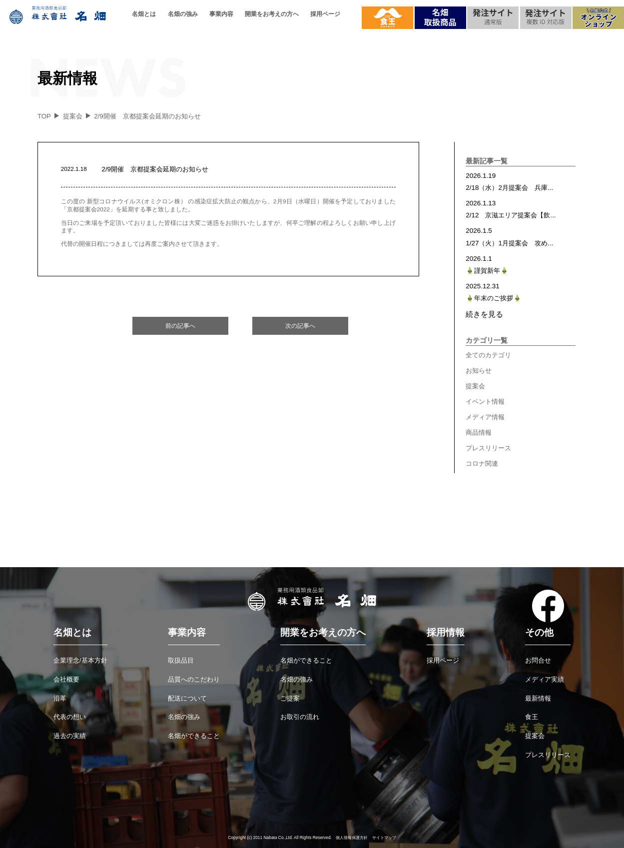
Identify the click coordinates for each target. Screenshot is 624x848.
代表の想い (69, 717)
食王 (531, 717)
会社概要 (66, 679)
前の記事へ (180, 325)
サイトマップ (384, 837)
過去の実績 (69, 736)
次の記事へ (300, 325)
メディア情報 (485, 417)
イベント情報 (485, 401)
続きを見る (484, 314)
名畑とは (144, 14)
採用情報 (446, 632)
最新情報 (538, 698)
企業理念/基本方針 (80, 660)
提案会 (475, 386)
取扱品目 (181, 660)
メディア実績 (544, 679)
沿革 (59, 698)
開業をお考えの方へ (272, 14)
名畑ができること (194, 736)
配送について (187, 698)
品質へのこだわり (194, 679)
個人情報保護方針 (352, 837)
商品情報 (479, 432)
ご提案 (290, 698)
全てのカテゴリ (488, 355)
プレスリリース (488, 448)
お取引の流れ (299, 717)
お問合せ (538, 660)
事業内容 (221, 14)
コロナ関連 (482, 463)
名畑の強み (183, 14)
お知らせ (479, 370)
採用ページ (325, 14)
